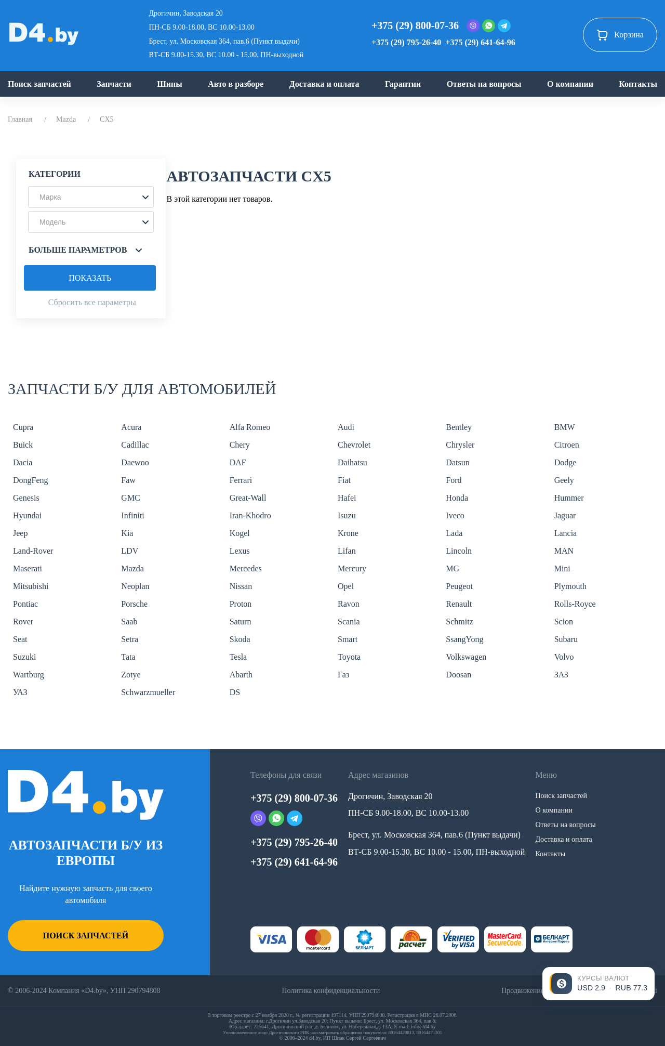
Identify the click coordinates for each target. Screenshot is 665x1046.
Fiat (344, 480)
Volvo (564, 656)
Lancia (565, 533)
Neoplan (135, 586)
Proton (241, 603)
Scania (349, 621)
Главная (20, 119)
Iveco (455, 515)
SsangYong (464, 639)
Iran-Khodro (250, 515)
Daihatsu (352, 462)
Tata (128, 656)
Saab (129, 621)
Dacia (22, 462)
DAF (238, 462)
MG (452, 568)
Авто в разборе (235, 84)
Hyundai (27, 515)
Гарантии (403, 84)
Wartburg (28, 674)
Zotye (130, 674)
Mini (562, 568)
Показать (90, 277)
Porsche (134, 603)
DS (235, 692)
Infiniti (132, 515)
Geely (564, 480)
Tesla (238, 656)
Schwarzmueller (148, 692)
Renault (459, 603)
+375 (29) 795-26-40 (406, 42)
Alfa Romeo (250, 427)
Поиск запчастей (39, 84)
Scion (563, 621)
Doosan (458, 674)
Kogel (240, 533)
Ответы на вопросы (484, 84)
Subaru (566, 639)
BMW (564, 427)
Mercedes (246, 568)
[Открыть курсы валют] (598, 983)
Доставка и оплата (324, 84)
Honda (457, 497)
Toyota (349, 656)
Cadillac (135, 444)
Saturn (240, 621)
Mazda (66, 119)
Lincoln (459, 550)
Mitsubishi (30, 586)
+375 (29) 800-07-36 (415, 25)
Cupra (23, 427)
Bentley (459, 427)
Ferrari (241, 480)
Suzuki (24, 656)
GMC (130, 497)
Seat (20, 639)
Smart (347, 639)
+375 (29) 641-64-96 (480, 42)
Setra (129, 639)
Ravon (349, 603)
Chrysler (460, 444)
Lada (454, 533)
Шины (169, 84)
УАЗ (20, 692)
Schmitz (459, 621)
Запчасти (114, 84)
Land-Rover (33, 550)
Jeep (20, 533)
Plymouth (570, 586)
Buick (23, 444)
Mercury (352, 568)
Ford (453, 480)
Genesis (26, 497)
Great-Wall (248, 497)
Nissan (241, 586)
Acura (131, 427)
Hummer (569, 497)
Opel (346, 586)
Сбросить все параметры (92, 302)
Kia (127, 533)
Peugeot (459, 586)
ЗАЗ (561, 674)
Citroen (566, 444)
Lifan (347, 550)
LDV (129, 550)
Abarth (241, 674)
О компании (570, 84)
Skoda (240, 639)
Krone (348, 533)
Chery (240, 444)
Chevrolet (354, 444)
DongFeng (30, 480)
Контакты (638, 84)
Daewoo (135, 462)
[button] (91, 197)
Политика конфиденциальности (331, 991)
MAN (564, 550)
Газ (343, 674)
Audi (346, 427)
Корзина (620, 35)
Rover (23, 621)
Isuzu (347, 515)
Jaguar (565, 515)
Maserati (27, 568)
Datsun (457, 462)
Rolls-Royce (575, 603)
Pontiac (25, 603)
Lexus (240, 550)
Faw (128, 480)
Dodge (565, 462)
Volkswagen (466, 656)
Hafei (347, 497)
